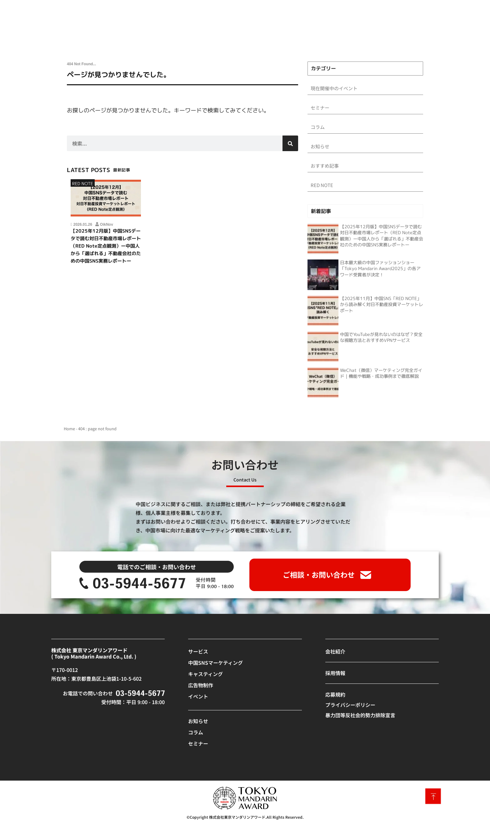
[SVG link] (132, 586)
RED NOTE (82, 183)
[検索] (290, 143)
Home (69, 431)
